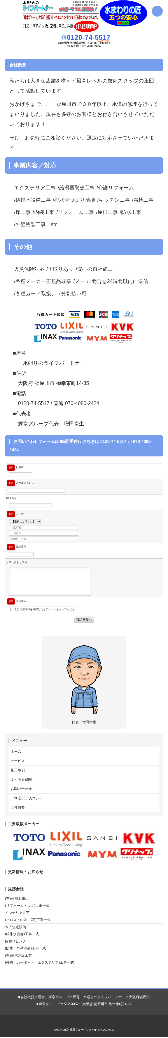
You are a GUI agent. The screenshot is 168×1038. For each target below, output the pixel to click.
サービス (18, 761)
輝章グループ (78, 1030)
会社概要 (18, 808)
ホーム (16, 751)
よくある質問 (21, 780)
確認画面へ (84, 619)
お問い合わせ (21, 789)
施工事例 (18, 770)
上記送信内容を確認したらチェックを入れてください (43, 609)
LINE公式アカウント (27, 798)
